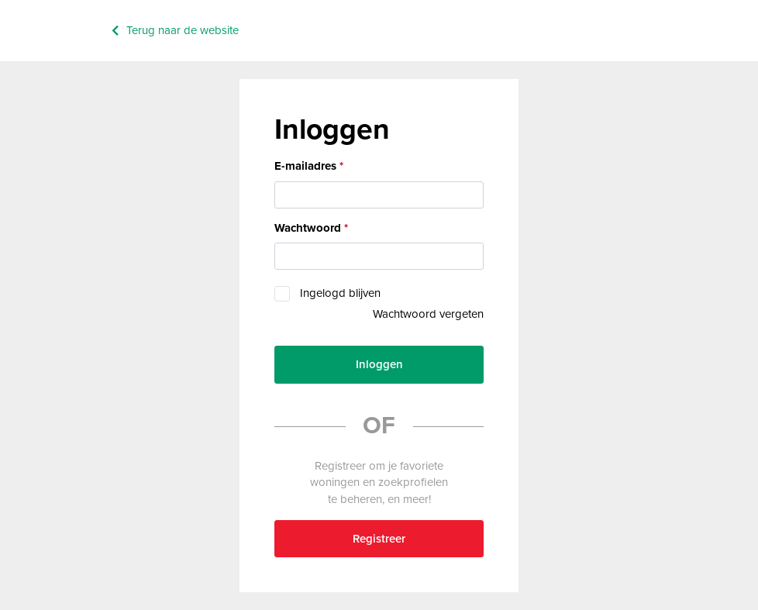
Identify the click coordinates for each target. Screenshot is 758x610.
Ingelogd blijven (340, 293)
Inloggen (379, 364)
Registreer (379, 539)
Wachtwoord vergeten (428, 314)
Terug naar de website (182, 30)
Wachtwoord (307, 228)
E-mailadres (305, 166)
